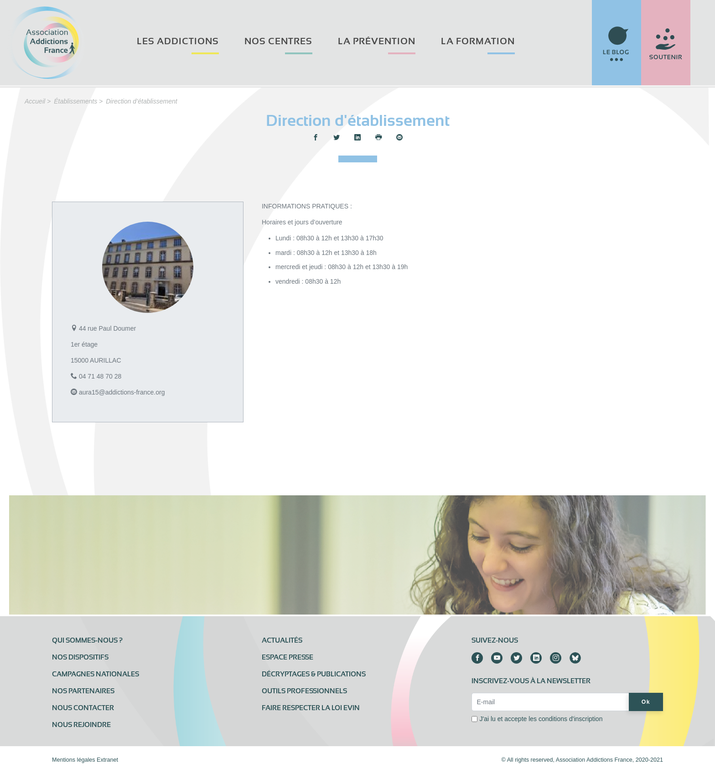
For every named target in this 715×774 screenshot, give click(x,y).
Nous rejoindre (81, 725)
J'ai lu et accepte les (540, 718)
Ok (646, 702)
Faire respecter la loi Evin (311, 708)
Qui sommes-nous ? (87, 640)
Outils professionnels (304, 691)
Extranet (107, 760)
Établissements (75, 101)
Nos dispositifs (80, 657)
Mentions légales (73, 760)
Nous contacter (83, 708)
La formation (478, 41)
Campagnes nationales (95, 674)
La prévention (376, 41)
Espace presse (287, 657)
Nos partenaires (83, 691)
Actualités (282, 640)
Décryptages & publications (314, 674)
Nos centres (278, 41)
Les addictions (178, 41)
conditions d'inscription (570, 718)
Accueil (35, 101)
